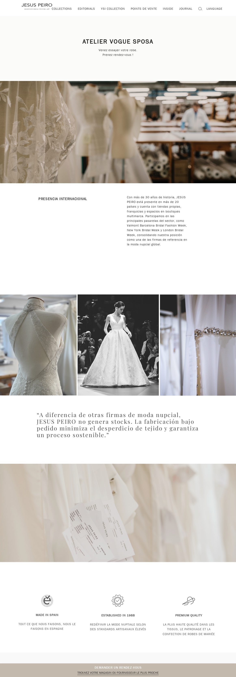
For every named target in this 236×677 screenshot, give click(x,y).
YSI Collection (113, 9)
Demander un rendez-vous (118, 667)
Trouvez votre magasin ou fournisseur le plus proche (118, 673)
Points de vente (144, 9)
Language (214, 9)
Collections (62, 9)
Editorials (86, 9)
